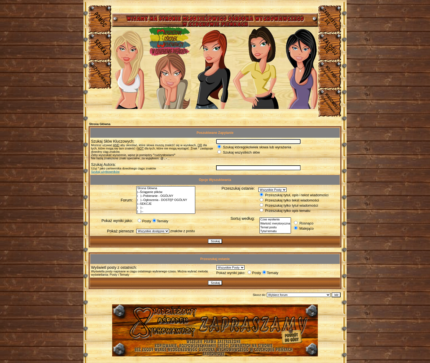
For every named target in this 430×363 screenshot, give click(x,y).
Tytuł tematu (275, 231)
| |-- (166, 208)
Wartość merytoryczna (275, 224)
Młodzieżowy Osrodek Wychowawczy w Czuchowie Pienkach (215, 325)
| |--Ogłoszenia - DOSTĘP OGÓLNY (166, 200)
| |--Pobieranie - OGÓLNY (166, 196)
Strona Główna (100, 124)
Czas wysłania (275, 219)
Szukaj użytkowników (105, 171)
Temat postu (275, 227)
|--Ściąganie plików (166, 192)
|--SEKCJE (166, 204)
